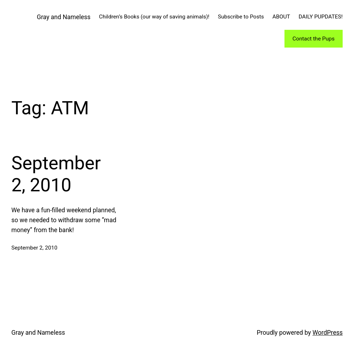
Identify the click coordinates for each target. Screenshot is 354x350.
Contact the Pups (313, 38)
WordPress (327, 332)
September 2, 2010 (56, 174)
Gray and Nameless (63, 17)
